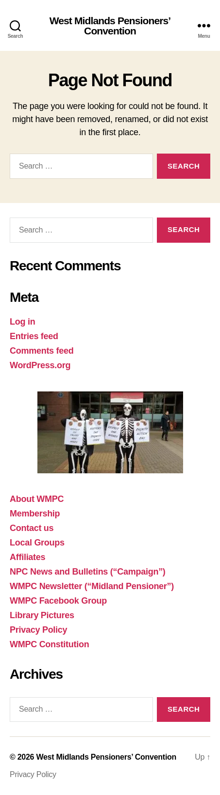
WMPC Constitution (49, 644)
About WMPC (37, 499)
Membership (35, 513)
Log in (22, 322)
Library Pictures (42, 615)
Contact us (31, 528)
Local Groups (37, 542)
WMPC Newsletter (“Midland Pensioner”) (92, 586)
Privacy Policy (38, 630)
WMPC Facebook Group (58, 601)
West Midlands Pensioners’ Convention (110, 26)
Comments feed (42, 351)
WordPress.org (40, 365)
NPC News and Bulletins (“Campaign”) (88, 572)
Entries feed (34, 336)
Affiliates (27, 557)
